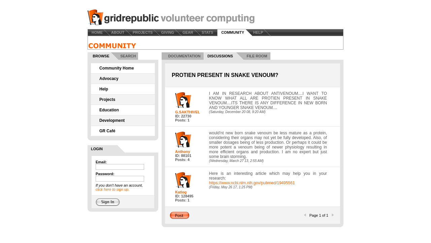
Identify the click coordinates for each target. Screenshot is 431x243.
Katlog (181, 192)
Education (109, 110)
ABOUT (117, 32)
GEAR (188, 32)
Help (103, 89)
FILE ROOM (256, 56)
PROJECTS (143, 32)
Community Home (116, 68)
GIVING (167, 32)
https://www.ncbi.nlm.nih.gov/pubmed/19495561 (252, 183)
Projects (107, 99)
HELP (258, 32)
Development (112, 120)
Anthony (182, 152)
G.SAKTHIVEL (187, 112)
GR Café (107, 131)
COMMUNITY (232, 32)
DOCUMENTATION (184, 56)
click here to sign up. (112, 189)
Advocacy (109, 78)
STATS (207, 32)
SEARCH (128, 56)
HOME (97, 32)
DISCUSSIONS (220, 56)
